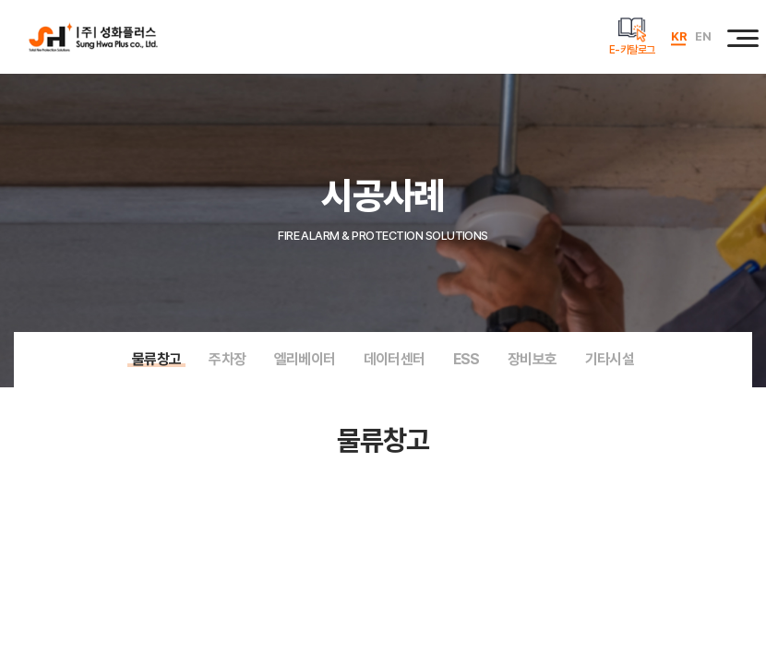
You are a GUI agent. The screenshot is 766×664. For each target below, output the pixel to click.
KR (678, 36)
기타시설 (610, 359)
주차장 (227, 359)
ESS (466, 359)
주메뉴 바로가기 (0, 0)
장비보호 (532, 359)
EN (703, 36)
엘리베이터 (305, 359)
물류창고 (157, 359)
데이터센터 (394, 359)
